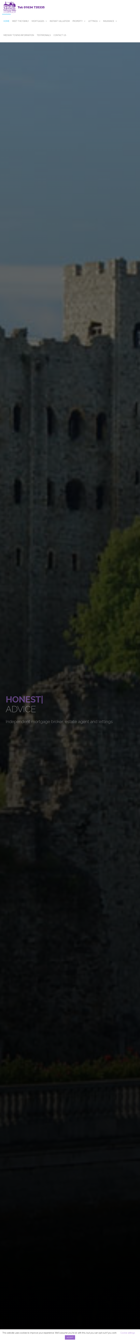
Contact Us (59, 35)
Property (78, 21)
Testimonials (44, 35)
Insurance (108, 21)
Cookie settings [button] (127, 1333)
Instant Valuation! (60, 21)
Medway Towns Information (19, 35)
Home (6, 21)
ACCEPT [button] (70, 1337)
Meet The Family (20, 21)
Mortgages (38, 21)
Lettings (93, 21)
